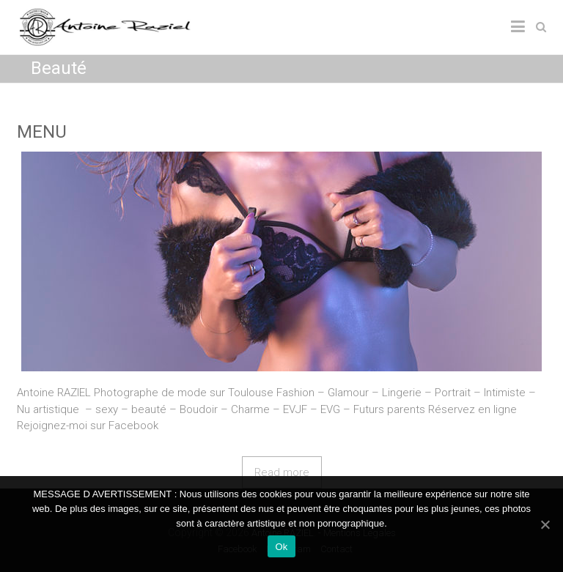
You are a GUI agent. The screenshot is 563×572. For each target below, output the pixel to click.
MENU (42, 132)
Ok (281, 546)
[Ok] (544, 524)
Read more (281, 472)
